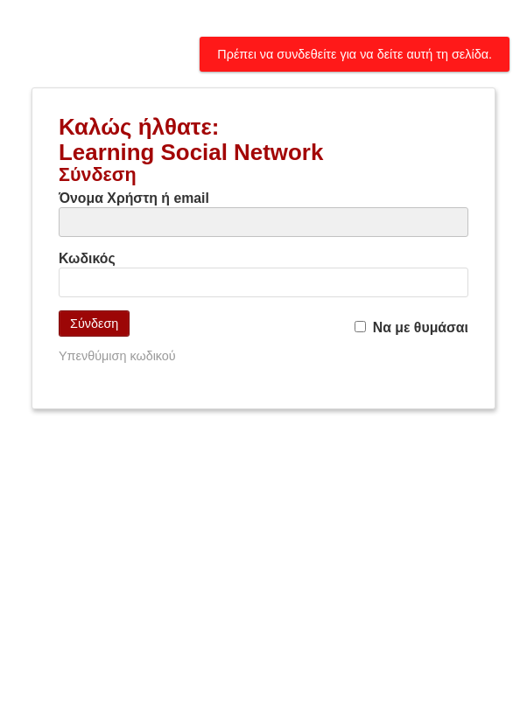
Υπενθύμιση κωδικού (117, 356)
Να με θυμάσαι (411, 327)
